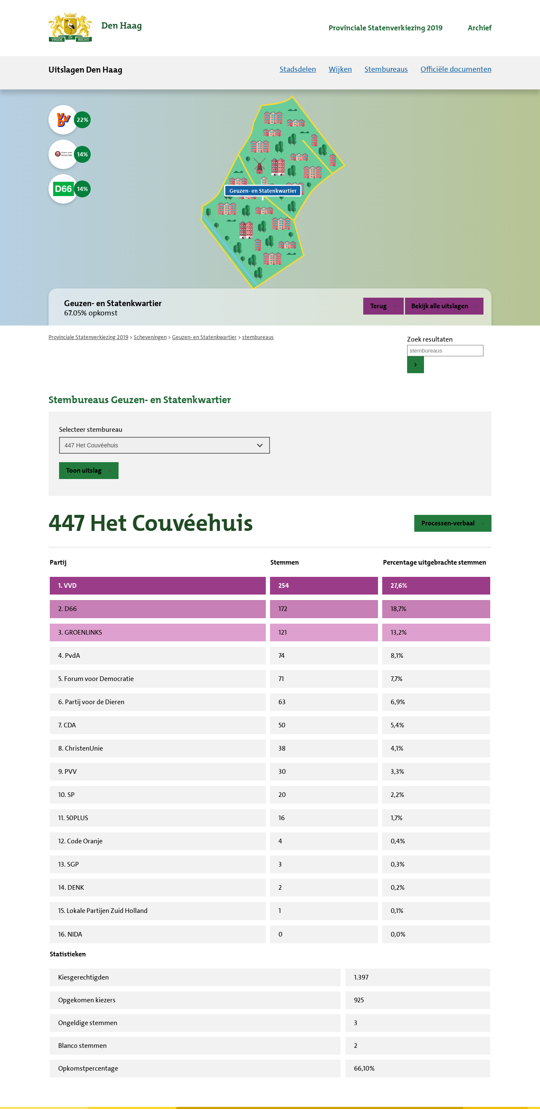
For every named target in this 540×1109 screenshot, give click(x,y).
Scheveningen (150, 337)
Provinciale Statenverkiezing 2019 (88, 337)
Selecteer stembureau (90, 429)
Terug (378, 305)
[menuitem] (378, 28)
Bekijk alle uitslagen (444, 305)
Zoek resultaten (430, 339)
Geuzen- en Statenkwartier (204, 337)
